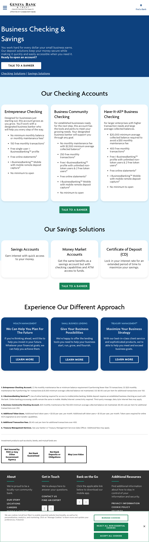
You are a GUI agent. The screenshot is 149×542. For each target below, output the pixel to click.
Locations (13, 504)
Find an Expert (51, 500)
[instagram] (51, 508)
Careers (12, 507)
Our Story (13, 500)
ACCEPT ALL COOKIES (111, 536)
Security (117, 511)
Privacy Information (126, 503)
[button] (21, 65)
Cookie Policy (121, 507)
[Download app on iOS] (79, 502)
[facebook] (44, 508)
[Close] (144, 526)
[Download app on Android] (86, 502)
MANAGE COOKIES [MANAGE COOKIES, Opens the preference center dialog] (111, 518)
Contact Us (49, 496)
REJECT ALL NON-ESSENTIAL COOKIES (111, 527)
